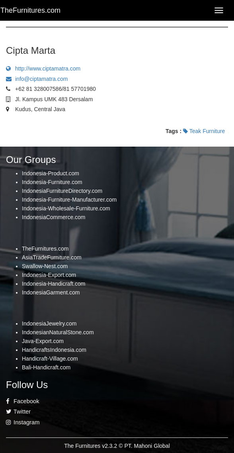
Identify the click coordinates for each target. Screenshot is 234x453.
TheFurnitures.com (45, 248)
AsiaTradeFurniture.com (52, 257)
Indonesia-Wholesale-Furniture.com (66, 208)
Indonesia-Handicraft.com (54, 283)
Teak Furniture (204, 131)
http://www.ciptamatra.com (43, 68)
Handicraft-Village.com (50, 358)
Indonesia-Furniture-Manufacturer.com (69, 199)
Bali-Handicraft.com (46, 367)
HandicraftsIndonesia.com (54, 350)
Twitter (18, 411)
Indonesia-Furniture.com (52, 182)
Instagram (22, 422)
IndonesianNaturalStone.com (58, 332)
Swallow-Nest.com (45, 266)
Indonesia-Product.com (50, 173)
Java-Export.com (43, 341)
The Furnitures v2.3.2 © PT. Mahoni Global (117, 446)
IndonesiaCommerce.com (54, 217)
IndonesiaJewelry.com (49, 323)
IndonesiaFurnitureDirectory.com (62, 191)
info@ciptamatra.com (37, 79)
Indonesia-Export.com (49, 275)
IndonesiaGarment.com (51, 292)
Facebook (22, 401)
